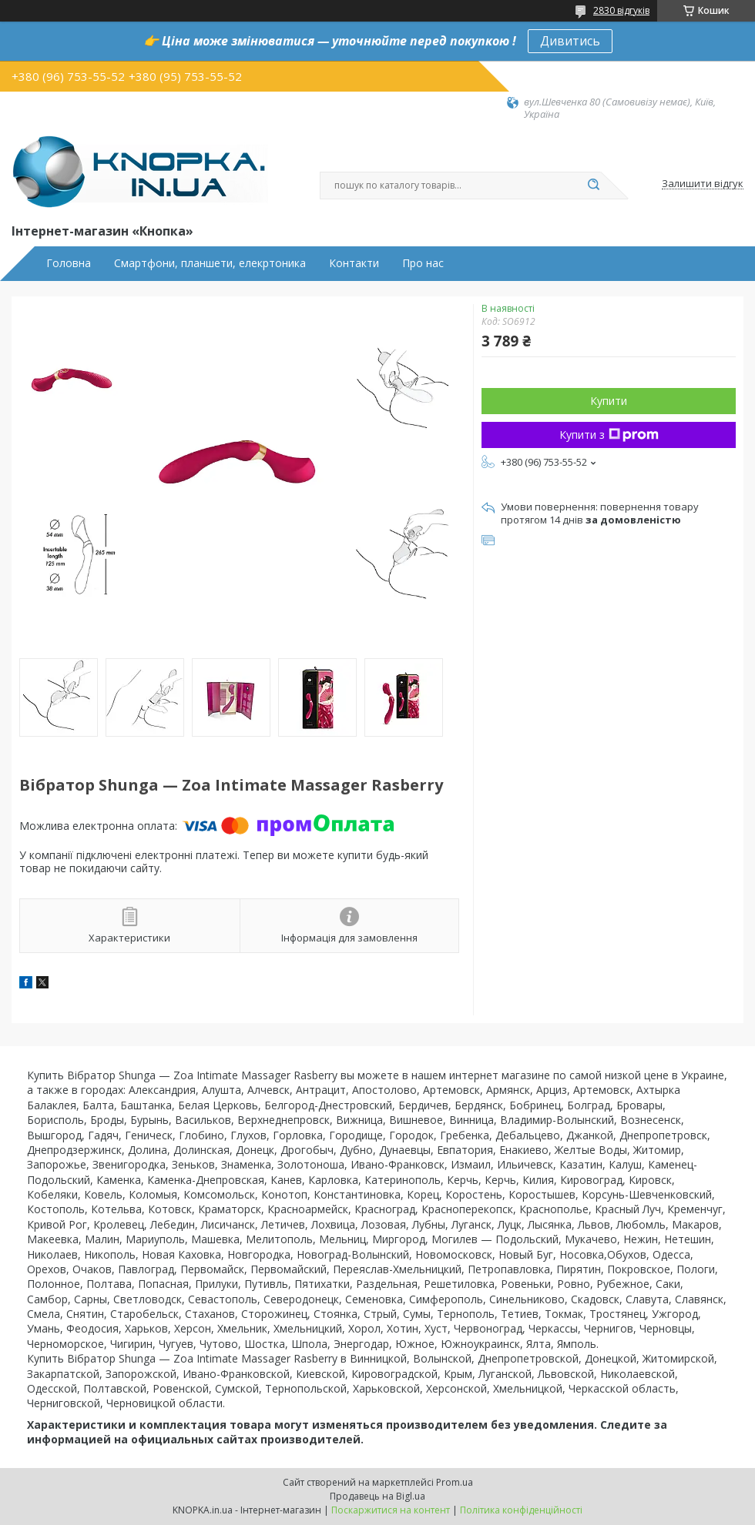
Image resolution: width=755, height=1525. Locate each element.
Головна (68, 263)
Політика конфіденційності (521, 1510)
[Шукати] (593, 185)
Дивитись (570, 40)
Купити (608, 400)
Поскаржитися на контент (390, 1510)
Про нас (423, 263)
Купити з (609, 434)
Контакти (354, 263)
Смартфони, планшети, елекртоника (210, 263)
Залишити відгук (702, 184)
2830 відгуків (621, 10)
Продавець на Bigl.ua (377, 1496)
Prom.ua (454, 1482)
